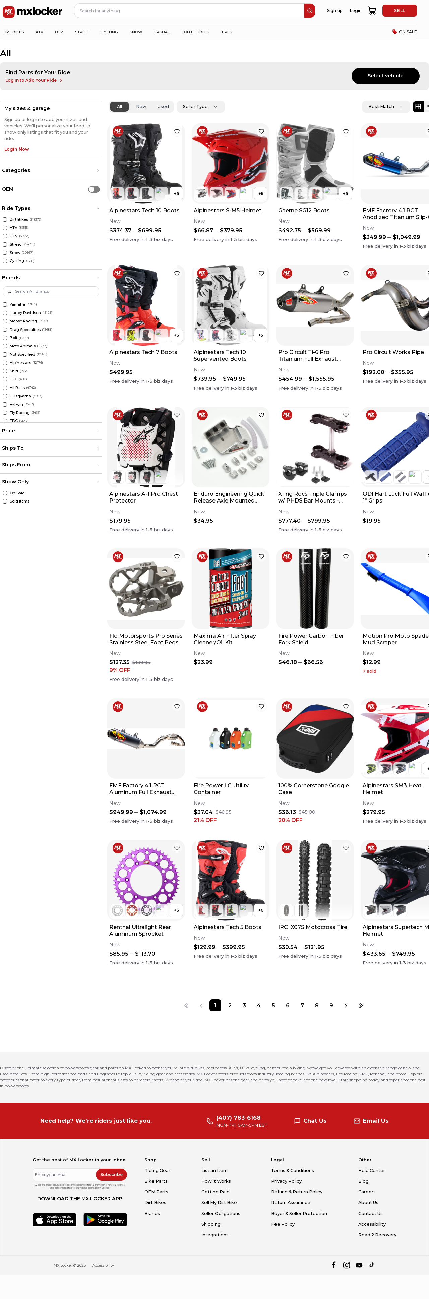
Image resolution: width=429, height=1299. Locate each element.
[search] (309, 11)
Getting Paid (215, 1191)
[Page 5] (273, 1005)
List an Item (214, 1170)
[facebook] (333, 1265)
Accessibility (372, 1224)
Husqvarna (20, 396)
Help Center (371, 1170)
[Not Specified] (5, 354)
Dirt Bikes (19, 219)
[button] (51, 170)
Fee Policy (283, 1224)
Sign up (334, 10)
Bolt (13, 337)
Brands (152, 1213)
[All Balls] (5, 388)
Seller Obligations (220, 1213)
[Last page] (360, 1005)
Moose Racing (23, 321)
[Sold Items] (5, 501)
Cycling (17, 260)
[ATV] (5, 228)
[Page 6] (288, 1005)
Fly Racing (20, 412)
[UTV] (5, 236)
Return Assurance (290, 1202)
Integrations (215, 1234)
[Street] (5, 244)
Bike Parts (156, 1181)
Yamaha (17, 304)
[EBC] (5, 421)
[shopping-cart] (372, 10)
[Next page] (346, 1005)
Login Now (16, 149)
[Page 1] (215, 1005)
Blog (363, 1181)
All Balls (17, 387)
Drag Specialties (25, 329)
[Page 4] (259, 1005)
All (119, 106)
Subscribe (111, 1174)
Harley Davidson (25, 312)
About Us (368, 1202)
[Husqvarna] (5, 396)
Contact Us (370, 1213)
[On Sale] (5, 493)
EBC (14, 420)
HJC (13, 379)
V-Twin (16, 404)
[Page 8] (317, 1005)
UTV (14, 236)
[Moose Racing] (5, 321)
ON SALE (404, 32)
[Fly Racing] (5, 413)
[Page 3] (244, 1005)
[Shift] (5, 371)
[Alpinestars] (5, 363)
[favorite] (177, 131)
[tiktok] (372, 1265)
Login (356, 10)
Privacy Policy (286, 1181)
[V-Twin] (5, 404)
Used (163, 106)
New (141, 106)
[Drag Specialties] (5, 330)
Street (15, 244)
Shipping (211, 1224)
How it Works (216, 1181)
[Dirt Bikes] (5, 219)
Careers (367, 1191)
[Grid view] (418, 106)
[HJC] (5, 379)
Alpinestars (20, 362)
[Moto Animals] (5, 346)
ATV (13, 227)
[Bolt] (5, 338)
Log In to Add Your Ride (34, 80)
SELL (399, 10)
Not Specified (22, 354)
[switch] (94, 189)
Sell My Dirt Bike (219, 1202)
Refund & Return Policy (296, 1191)
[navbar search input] (189, 10)
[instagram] (346, 1265)
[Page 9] (331, 1005)
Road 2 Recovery (377, 1234)
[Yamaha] (5, 304)
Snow (15, 252)
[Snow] (5, 253)
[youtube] (359, 1265)
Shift (14, 371)
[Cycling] (5, 261)
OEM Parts (156, 1191)
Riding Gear (157, 1170)
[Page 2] (230, 1005)
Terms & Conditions (292, 1170)
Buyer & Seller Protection (299, 1213)
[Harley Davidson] (5, 313)
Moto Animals (23, 346)
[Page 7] (302, 1005)
